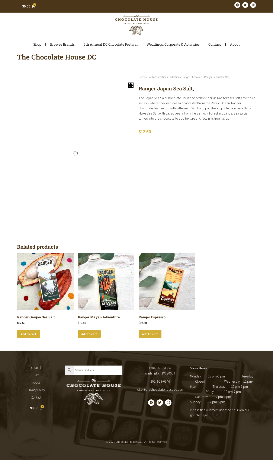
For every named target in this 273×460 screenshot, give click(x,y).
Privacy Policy (36, 390)
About (235, 44)
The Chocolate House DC (56, 56)
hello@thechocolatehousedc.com (159, 389)
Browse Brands (62, 44)
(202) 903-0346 (160, 381)
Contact (214, 44)
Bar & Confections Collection (164, 77)
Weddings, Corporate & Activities (173, 44)
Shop (37, 44)
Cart (36, 375)
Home (142, 77)
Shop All (36, 368)
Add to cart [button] (28, 334)
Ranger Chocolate (192, 77)
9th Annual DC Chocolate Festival (111, 44)
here (212, 415)
